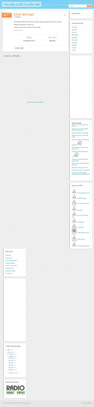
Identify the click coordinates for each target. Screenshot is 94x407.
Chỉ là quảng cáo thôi (83, 193)
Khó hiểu (79, 210)
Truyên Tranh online (11, 265)
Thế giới (74, 45)
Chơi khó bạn (24, 14)
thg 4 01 (11, 370)
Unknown (18, 17)
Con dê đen (80, 227)
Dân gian (74, 27)
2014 (9, 352)
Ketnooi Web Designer (86, 403)
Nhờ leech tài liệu (10, 271)
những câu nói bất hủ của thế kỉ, (81, 170)
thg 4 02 (11, 367)
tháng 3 (11, 373)
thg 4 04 (11, 363)
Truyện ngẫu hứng (63, 2)
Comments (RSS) (26, 403)
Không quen (80, 222)
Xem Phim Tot (9, 268)
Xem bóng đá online (11, 260)
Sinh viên (74, 42)
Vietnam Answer (10, 263)
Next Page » (40, 102)
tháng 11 (11, 354)
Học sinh (74, 32)
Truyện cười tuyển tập (21, 4)
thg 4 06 (11, 358)
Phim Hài (8, 255)
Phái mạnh (75, 40)
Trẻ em (74, 50)
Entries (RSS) (17, 403)
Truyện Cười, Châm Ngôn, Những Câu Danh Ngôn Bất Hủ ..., (80, 174)
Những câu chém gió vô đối (79, 167)
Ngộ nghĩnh (75, 35)
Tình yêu (74, 48)
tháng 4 (11, 356)
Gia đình (74, 29)
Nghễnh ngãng (81, 198)
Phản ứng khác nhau (83, 246)
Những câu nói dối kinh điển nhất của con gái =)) (80, 129)
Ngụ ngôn (74, 37)
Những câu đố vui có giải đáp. (80, 133)
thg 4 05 (11, 360)
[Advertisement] (79, 86)
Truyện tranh (82, 2)
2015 (9, 350)
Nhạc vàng (9, 258)
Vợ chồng (73, 2)
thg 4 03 (11, 365)
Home (89, 2)
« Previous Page (31, 102)
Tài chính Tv (9, 273)
